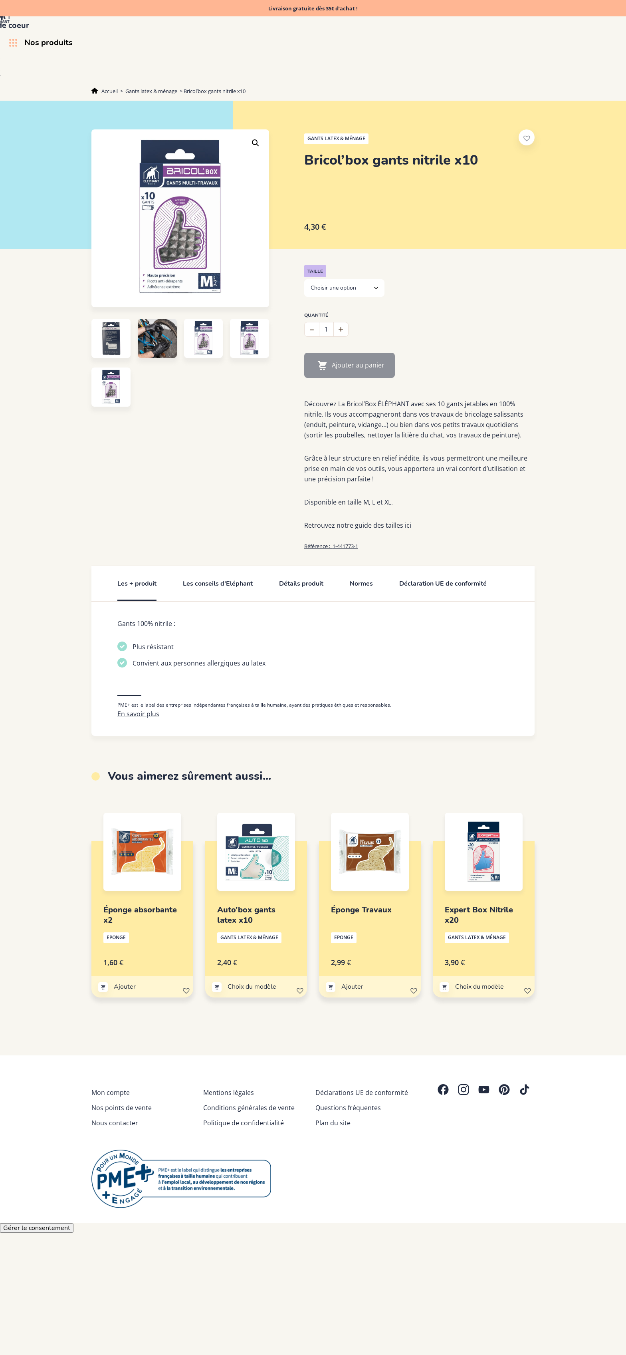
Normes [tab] (361, 583)
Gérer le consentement (36, 1270)
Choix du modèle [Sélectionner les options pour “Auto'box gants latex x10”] (252, 1028)
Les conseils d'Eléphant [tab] (218, 583)
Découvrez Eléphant (442, 72)
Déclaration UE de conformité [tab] (443, 583)
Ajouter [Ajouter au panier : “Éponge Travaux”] (352, 1028)
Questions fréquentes (348, 1149)
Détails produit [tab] (301, 583)
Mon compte (110, 1134)
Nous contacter (114, 1164)
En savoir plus (138, 755)
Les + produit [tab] (136, 583)
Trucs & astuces (511, 72)
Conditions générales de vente (249, 1149)
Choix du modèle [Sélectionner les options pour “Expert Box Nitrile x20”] (479, 1028)
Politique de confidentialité (243, 1164)
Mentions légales (228, 1134)
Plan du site (333, 1164)
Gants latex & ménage (151, 91)
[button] (255, 143)
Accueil (109, 91)
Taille (315, 271)
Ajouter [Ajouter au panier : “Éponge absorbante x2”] (125, 1028)
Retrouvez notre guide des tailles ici (357, 525)
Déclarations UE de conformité (361, 1134)
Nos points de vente (121, 1149)
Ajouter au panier (358, 365)
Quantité (316, 315)
